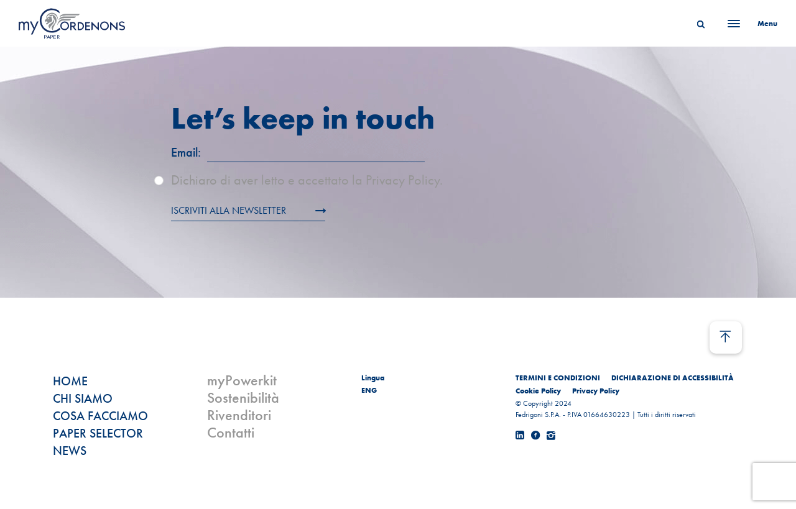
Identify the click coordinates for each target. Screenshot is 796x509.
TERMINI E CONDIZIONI (558, 378)
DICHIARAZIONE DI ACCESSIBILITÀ (672, 378)
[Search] (701, 24)
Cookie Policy (538, 391)
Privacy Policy (595, 391)
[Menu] (748, 24)
